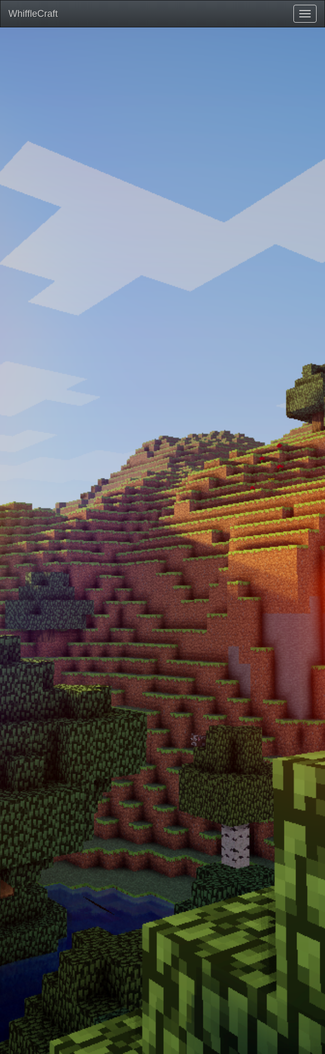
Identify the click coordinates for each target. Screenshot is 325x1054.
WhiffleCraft (33, 13)
